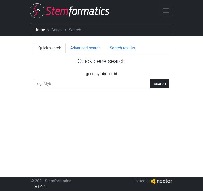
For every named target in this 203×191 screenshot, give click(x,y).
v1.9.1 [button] (40, 187)
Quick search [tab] (49, 48)
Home (39, 30)
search (160, 83)
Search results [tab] (122, 48)
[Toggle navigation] (166, 11)
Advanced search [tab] (85, 48)
